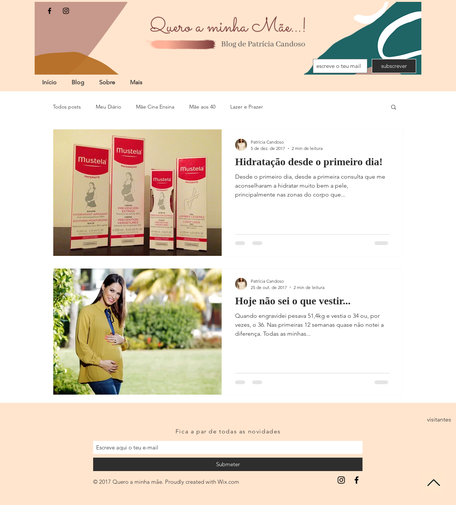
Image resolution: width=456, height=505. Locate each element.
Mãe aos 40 (202, 107)
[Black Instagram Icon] (66, 11)
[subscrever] (394, 66)
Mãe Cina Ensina (155, 107)
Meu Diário (108, 107)
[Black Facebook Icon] (49, 11)
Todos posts (67, 107)
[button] (393, 108)
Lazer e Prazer (246, 107)
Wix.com (228, 481)
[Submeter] (227, 464)
